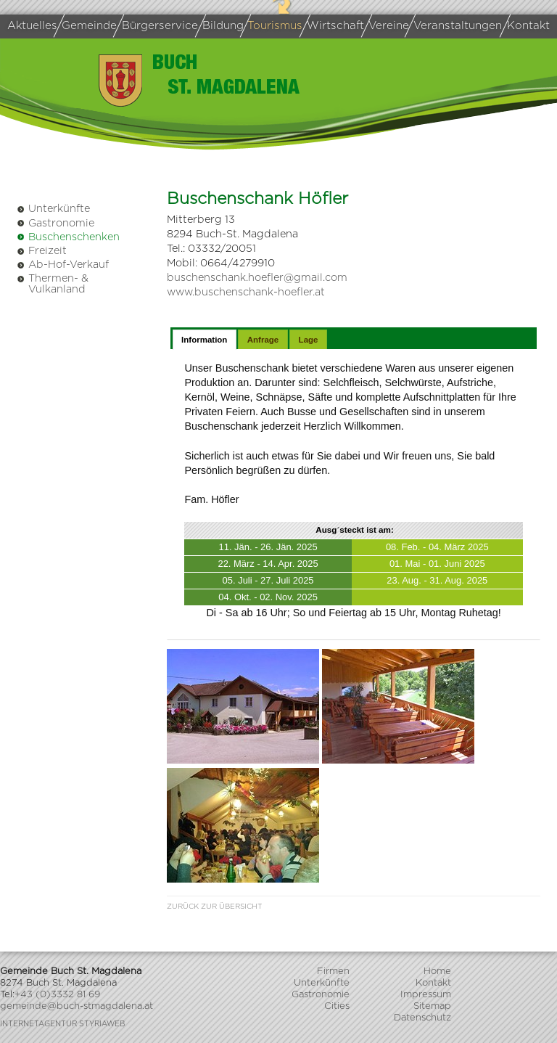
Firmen (333, 971)
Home (437, 971)
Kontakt (527, 25)
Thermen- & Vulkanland (52, 283)
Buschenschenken (68, 237)
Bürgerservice (157, 25)
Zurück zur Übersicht (215, 906)
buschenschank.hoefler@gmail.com (257, 277)
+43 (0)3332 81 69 (57, 994)
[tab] (204, 340)
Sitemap (432, 1006)
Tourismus (273, 25)
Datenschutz (422, 1018)
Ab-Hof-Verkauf (63, 264)
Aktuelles (32, 25)
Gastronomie (55, 223)
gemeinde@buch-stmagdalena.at (76, 1006)
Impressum (425, 994)
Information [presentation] (204, 339)
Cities (337, 1006)
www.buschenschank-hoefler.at (246, 292)
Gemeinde (87, 25)
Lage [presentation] (308, 339)
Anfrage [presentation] (263, 339)
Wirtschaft (335, 26)
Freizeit (42, 250)
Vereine (387, 26)
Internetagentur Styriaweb (62, 1024)
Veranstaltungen (456, 26)
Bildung (222, 25)
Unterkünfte (53, 208)
